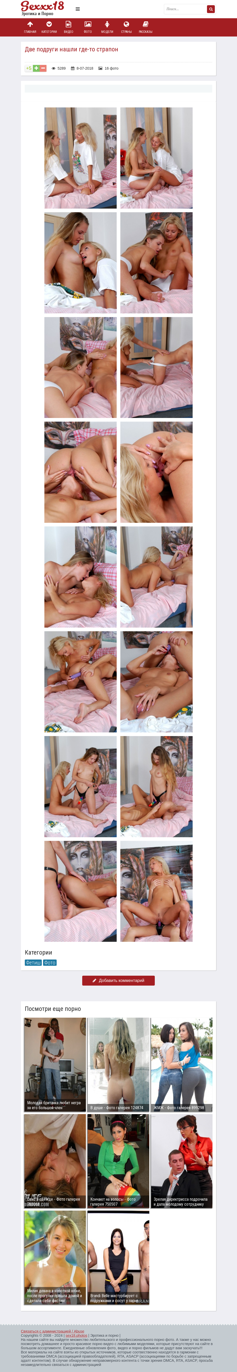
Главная (30, 27)
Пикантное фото (47, 9)
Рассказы (146, 27)
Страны (126, 27)
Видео (69, 27)
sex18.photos (76, 1335)
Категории (49, 27)
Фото (88, 27)
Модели (107, 27)
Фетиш (33, 963)
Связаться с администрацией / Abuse (52, 1331)
